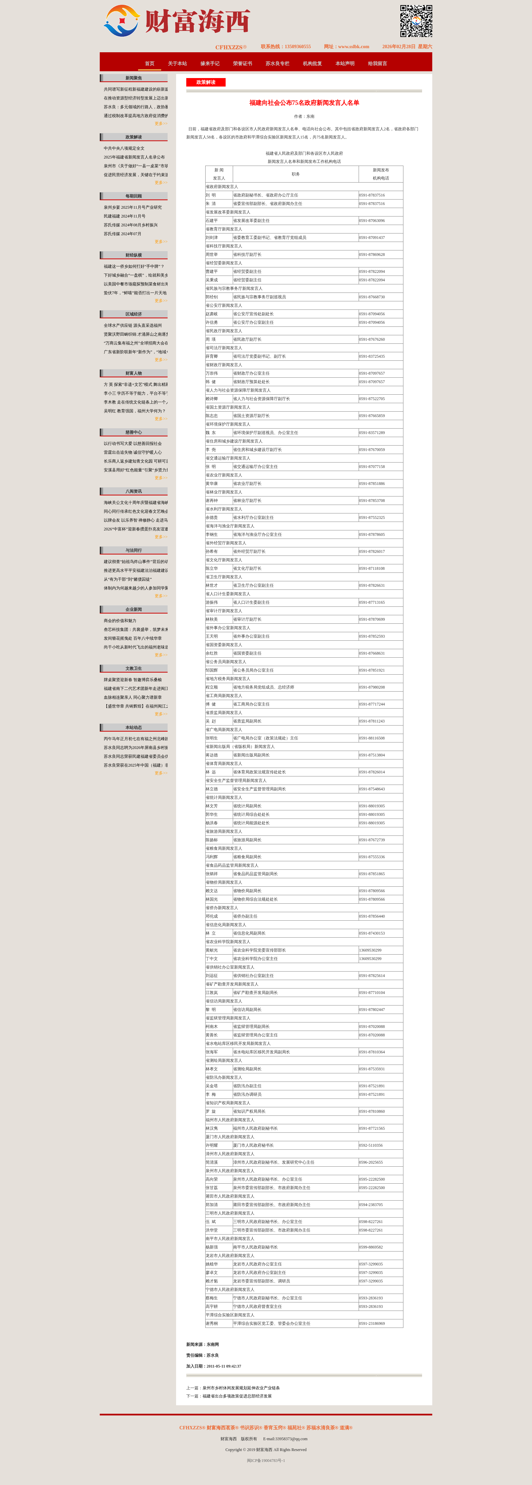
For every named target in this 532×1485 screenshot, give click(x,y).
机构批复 (312, 63)
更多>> (161, 123)
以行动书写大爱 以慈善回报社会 (133, 443)
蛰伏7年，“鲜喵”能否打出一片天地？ (137, 292)
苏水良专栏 (277, 63)
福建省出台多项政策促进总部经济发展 (237, 1396)
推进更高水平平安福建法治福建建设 (136, 570)
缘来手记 (210, 63)
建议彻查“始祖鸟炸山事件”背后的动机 (138, 561)
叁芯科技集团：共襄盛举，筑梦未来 (136, 629)
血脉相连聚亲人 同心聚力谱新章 (133, 697)
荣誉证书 (242, 63)
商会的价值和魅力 (120, 620)
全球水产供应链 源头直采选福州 (133, 325)
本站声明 (345, 63)
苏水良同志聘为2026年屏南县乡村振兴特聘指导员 (148, 747)
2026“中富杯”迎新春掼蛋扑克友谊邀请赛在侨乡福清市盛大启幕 (160, 529)
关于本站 (177, 63)
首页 (149, 63)
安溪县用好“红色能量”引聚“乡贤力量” (138, 470)
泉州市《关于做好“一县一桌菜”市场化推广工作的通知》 (154, 166)
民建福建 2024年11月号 (125, 216)
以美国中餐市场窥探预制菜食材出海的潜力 (142, 284)
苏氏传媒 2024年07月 (122, 233)
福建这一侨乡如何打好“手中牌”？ (134, 266)
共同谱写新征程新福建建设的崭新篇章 (138, 89)
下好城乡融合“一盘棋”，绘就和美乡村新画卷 (144, 275)
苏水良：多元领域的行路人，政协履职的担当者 (146, 107)
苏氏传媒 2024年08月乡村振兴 (131, 225)
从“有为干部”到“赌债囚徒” (128, 579)
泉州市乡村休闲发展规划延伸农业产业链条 (241, 1388)
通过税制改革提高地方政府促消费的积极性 (142, 115)
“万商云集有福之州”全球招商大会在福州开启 (144, 343)
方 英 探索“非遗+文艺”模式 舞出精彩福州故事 (145, 384)
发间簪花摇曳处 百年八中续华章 (133, 638)
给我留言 (377, 63)
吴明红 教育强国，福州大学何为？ (135, 411)
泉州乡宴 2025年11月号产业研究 (133, 207)
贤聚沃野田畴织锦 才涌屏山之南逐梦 (137, 334)
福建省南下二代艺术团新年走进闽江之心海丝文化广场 (153, 688)
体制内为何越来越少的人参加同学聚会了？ (142, 588)
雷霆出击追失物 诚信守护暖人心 (133, 452)
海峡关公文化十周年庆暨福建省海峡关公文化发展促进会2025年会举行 (167, 502)
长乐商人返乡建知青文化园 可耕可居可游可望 (145, 461)
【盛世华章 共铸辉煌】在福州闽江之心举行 (143, 706)
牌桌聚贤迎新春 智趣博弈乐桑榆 (133, 679)
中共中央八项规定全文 (124, 148)
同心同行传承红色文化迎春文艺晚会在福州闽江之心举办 (155, 511)
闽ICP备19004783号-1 (266, 1460)
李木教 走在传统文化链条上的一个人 (137, 402)
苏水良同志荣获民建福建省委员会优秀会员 (142, 756)
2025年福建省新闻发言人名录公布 (134, 157)
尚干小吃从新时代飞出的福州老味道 (136, 647)
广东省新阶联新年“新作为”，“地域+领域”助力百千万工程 (155, 352)
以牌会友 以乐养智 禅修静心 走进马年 (138, 520)
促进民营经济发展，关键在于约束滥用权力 (142, 174)
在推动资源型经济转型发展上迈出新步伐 (140, 98)
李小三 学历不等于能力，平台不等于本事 (141, 393)
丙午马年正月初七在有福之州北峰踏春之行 (142, 738)
